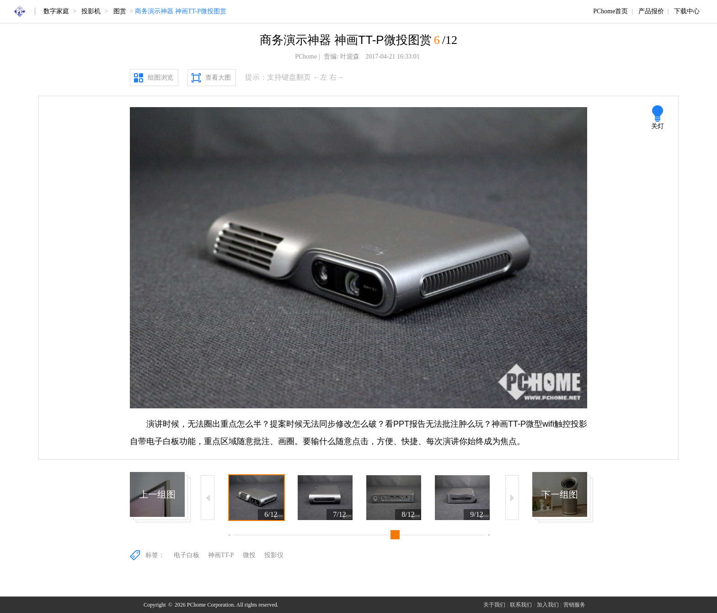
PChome (306, 56)
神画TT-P (221, 555)
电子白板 (186, 555)
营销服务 (574, 605)
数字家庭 (56, 11)
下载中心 (687, 11)
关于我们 (494, 605)
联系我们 (521, 605)
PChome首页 (610, 11)
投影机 (91, 11)
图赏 (119, 11)
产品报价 (651, 11)
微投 (249, 555)
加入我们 (548, 605)
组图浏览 (160, 77)
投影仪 (274, 555)
